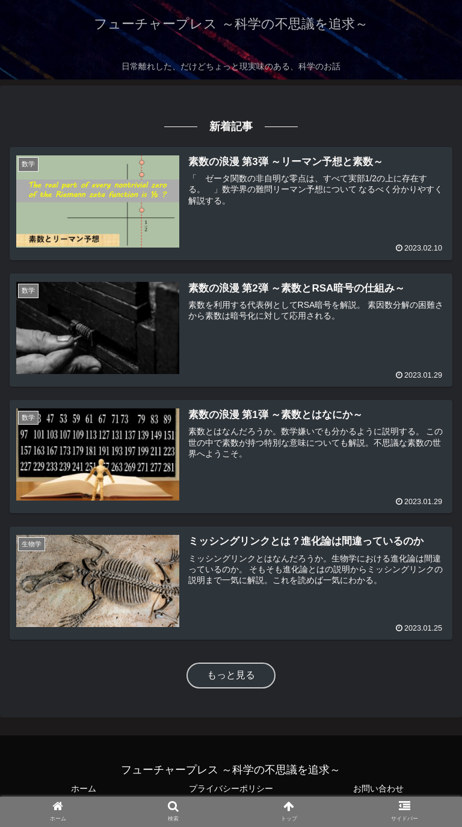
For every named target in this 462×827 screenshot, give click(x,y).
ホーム (83, 788)
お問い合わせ (378, 788)
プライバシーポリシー (231, 788)
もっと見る (231, 675)
